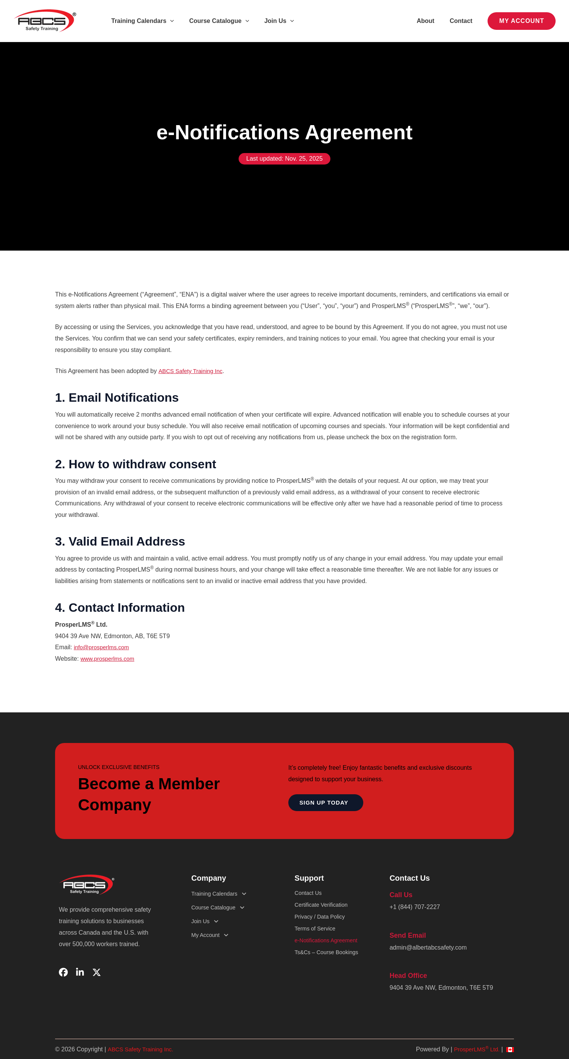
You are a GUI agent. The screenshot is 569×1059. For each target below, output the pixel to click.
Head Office (407, 972)
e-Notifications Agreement (329, 948)
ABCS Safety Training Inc (193, 371)
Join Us (271, 21)
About (430, 21)
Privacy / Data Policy (322, 921)
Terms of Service (317, 935)
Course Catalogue (215, 21)
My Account (213, 935)
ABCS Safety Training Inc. (142, 1046)
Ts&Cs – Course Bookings (330, 962)
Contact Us (309, 893)
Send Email (406, 933)
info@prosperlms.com (103, 647)
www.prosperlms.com (109, 658)
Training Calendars (141, 21)
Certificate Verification (324, 907)
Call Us (400, 894)
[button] (168, 21)
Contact (462, 21)
